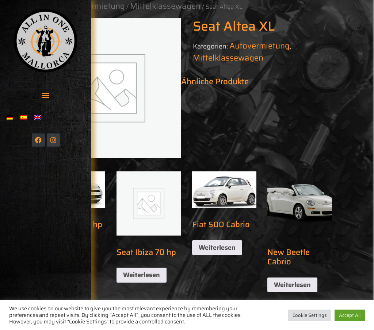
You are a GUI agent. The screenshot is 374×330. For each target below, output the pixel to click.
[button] (46, 95)
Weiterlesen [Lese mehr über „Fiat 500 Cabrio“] (217, 247)
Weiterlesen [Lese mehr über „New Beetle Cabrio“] (292, 285)
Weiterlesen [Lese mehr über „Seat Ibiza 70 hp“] (141, 275)
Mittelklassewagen (228, 57)
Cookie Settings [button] (310, 315)
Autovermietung (259, 45)
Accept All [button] (349, 315)
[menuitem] (10, 117)
